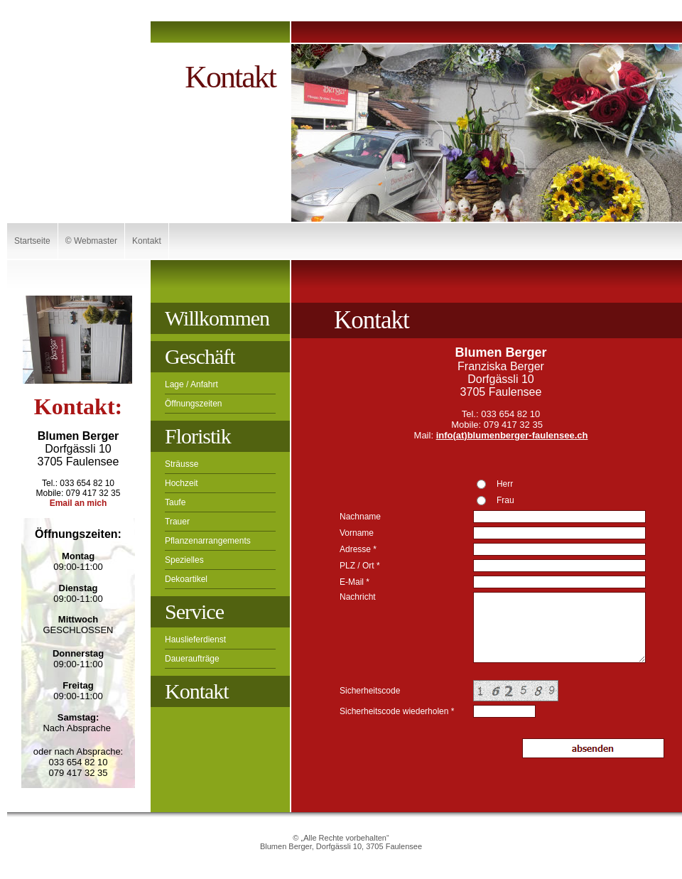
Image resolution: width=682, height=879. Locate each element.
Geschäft (200, 356)
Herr (505, 484)
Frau (505, 500)
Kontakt (146, 241)
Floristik (198, 436)
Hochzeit (181, 483)
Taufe (175, 502)
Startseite (32, 241)
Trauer (177, 522)
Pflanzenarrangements (208, 541)
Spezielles (184, 560)
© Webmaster (91, 241)
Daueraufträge (192, 659)
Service (194, 611)
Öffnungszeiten (193, 404)
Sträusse (181, 464)
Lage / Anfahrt (191, 384)
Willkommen (217, 318)
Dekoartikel (186, 579)
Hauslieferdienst (195, 640)
